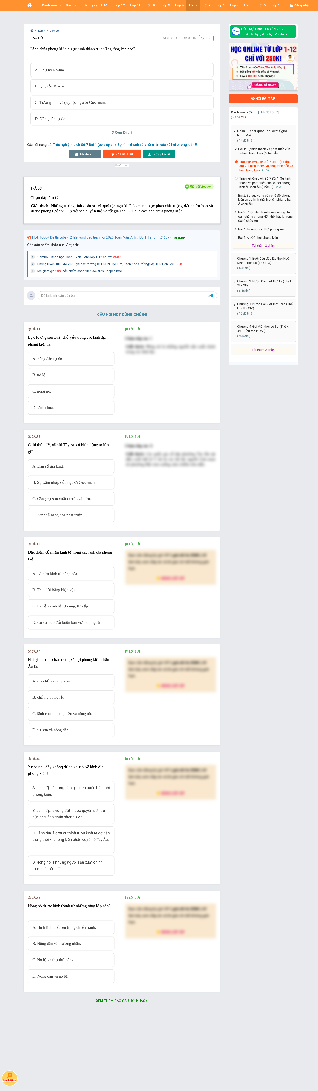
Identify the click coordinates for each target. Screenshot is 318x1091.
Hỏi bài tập (263, 98)
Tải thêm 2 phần (263, 246)
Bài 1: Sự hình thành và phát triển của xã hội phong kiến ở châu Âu (264, 151)
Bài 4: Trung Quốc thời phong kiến (261, 229)
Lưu (206, 38)
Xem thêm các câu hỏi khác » (122, 1001)
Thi (122, 154)
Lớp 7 (42, 30)
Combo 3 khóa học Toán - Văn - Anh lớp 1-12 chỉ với (79, 257)
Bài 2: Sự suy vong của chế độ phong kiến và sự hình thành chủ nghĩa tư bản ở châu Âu (265, 200)
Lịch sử (54, 30)
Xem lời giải (122, 132)
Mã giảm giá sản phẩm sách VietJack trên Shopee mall (79, 271)
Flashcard (85, 154)
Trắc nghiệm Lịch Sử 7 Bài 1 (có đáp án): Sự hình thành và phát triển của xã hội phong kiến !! (125, 145)
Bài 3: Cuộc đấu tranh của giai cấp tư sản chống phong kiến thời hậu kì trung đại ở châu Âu (265, 216)
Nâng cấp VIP (170, 578)
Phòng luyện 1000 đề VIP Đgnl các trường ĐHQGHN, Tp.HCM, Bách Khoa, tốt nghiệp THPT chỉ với (109, 264)
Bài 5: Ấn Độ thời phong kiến (258, 238)
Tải (159, 154)
